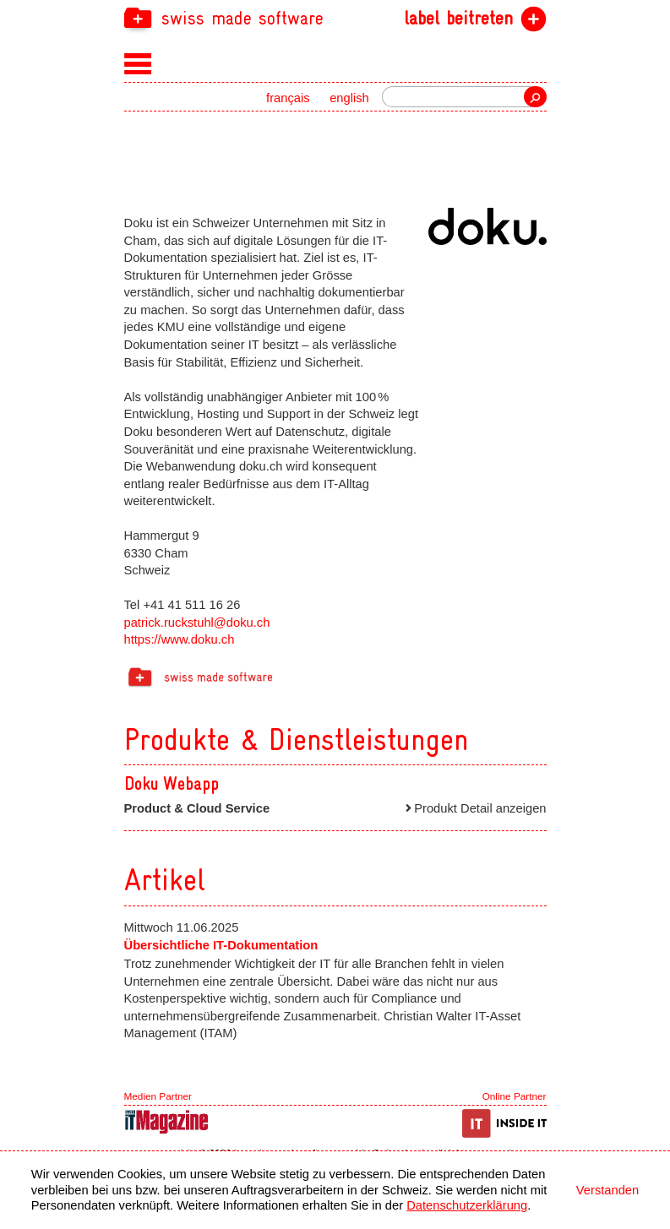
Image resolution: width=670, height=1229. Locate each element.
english (349, 98)
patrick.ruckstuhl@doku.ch (197, 622)
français (288, 98)
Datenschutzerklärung (466, 1205)
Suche (535, 96)
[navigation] (335, 17)
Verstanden (607, 1190)
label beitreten (458, 18)
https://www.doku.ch (179, 639)
